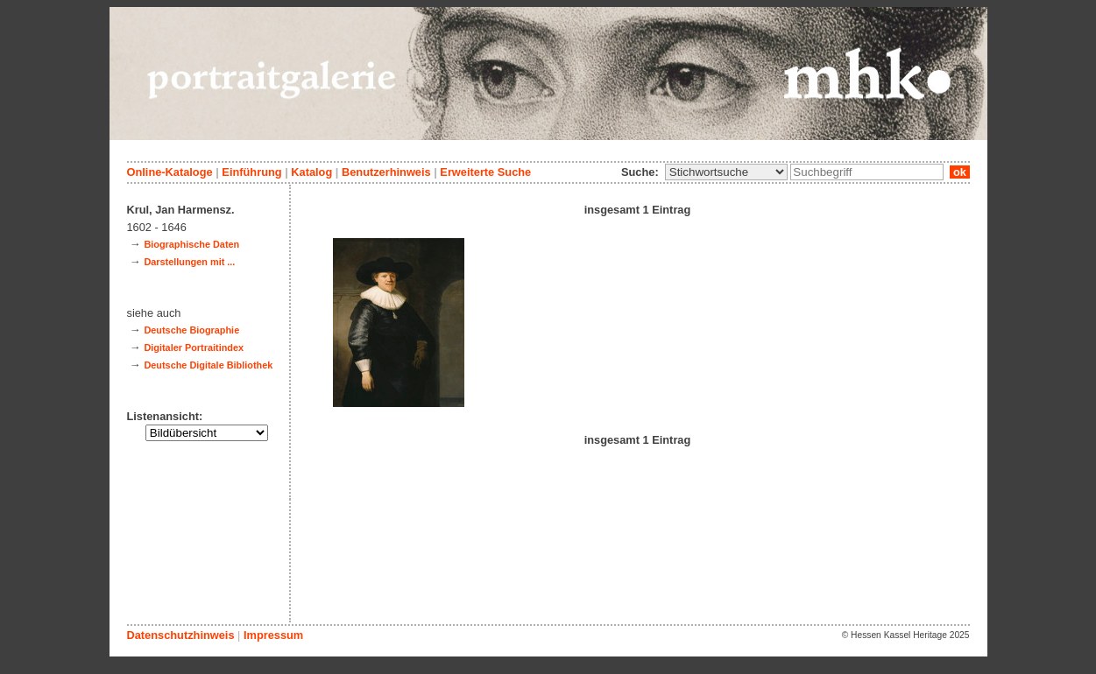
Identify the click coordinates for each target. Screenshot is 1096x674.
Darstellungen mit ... (189, 261)
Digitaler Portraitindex (194, 347)
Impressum (273, 635)
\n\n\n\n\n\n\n (726, 172)
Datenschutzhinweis (181, 635)
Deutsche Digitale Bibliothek (208, 365)
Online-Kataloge (170, 172)
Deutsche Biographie (191, 330)
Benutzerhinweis (386, 172)
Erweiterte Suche (485, 172)
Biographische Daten (191, 244)
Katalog (311, 172)
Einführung (251, 172)
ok (959, 172)
